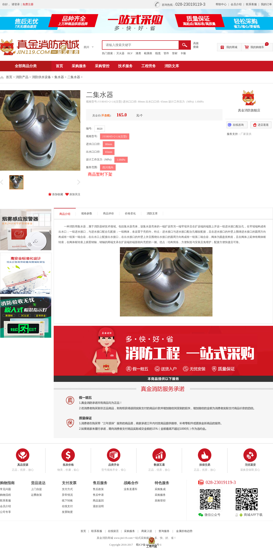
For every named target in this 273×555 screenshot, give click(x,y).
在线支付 (67, 506)
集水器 (59, 77)
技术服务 (125, 66)
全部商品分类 (26, 66)
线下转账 (67, 500)
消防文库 (171, 66)
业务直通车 (130, 489)
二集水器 (73, 77)
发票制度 (67, 512)
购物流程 (5, 494)
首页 (59, 66)
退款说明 (98, 506)
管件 (166, 53)
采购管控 (102, 66)
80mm (108, 144)
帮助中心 (221, 4)
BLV (130, 53)
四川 (86, 47)
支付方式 (67, 489)
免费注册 (28, 4)
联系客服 (251, 4)
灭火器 (120, 53)
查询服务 (164, 531)
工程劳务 (148, 66)
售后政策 (98, 489)
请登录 (16, 4)
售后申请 (98, 494)
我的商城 (231, 47)
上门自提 (36, 489)
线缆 (158, 53)
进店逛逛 (263, 124)
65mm (108, 152)
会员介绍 (236, 4)
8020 (99, 128)
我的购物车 (259, 46)
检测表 (148, 53)
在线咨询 (238, 124)
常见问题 (5, 489)
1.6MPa (121, 159)
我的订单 (266, 4)
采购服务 (79, 66)
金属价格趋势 (184, 531)
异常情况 (67, 494)
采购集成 (160, 489)
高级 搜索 (196, 45)
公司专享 (5, 512)
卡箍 (183, 53)
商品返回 (98, 500)
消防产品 (22, 77)
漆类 (138, 53)
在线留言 (113, 531)
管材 (174, 53)
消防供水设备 (41, 77)
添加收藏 (57, 194)
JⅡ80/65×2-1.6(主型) (114, 136)
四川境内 (107, 167)
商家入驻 (146, 531)
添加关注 (74, 194)
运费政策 (36, 494)
